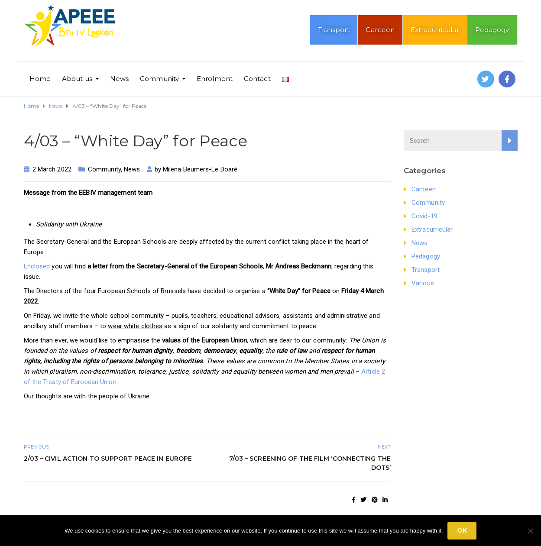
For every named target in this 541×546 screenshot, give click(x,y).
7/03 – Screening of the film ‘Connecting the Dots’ (310, 463)
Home (40, 78)
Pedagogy (492, 30)
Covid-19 (424, 216)
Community (159, 78)
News (119, 78)
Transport (334, 30)
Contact (257, 78)
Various (422, 283)
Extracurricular (435, 30)
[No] (530, 531)
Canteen (380, 30)
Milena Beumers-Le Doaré (200, 169)
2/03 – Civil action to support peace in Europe (108, 458)
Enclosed (37, 266)
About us (77, 78)
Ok (462, 530)
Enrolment (215, 78)
